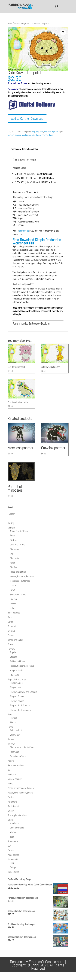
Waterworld (13, 859)
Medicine (12, 774)
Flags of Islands (17, 700)
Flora (10, 714)
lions (51, 135)
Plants (13, 722)
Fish (12, 862)
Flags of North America (20, 705)
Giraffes (13, 567)
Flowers (13, 717)
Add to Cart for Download (27, 118)
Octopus (14, 867)
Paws (12, 589)
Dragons (13, 656)
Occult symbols (17, 827)
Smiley (11, 810)
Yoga (12, 836)
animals (11, 135)
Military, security (15, 778)
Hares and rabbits (18, 571)
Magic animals (16, 670)
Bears (12, 535)
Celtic (10, 621)
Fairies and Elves (17, 661)
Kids (41, 131)
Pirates (11, 797)
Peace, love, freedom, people (20, 792)
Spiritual (11, 819)
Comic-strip (13, 626)
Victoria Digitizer (51, 131)
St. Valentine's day (18, 756)
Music (10, 783)
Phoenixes (14, 674)
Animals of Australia (19, 530)
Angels (13, 652)
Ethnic (10, 644)
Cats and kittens (17, 544)
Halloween (14, 751)
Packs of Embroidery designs (21, 787)
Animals (17, 23)
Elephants (14, 558)
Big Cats (25, 23)
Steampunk (13, 841)
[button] (63, 32)
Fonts (10, 726)
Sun (9, 845)
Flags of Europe (17, 696)
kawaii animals (42, 135)
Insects (11, 760)
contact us (24, 230)
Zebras (13, 607)
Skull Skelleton (14, 806)
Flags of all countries (17, 679)
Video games (13, 854)
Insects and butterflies (20, 580)
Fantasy (11, 648)
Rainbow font (16, 730)
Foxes (12, 562)
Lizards (13, 585)
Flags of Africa (16, 682)
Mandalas (14, 823)
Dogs (12, 553)
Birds (10, 617)
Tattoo (11, 850)
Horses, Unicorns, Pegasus (22, 576)
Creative (11, 630)
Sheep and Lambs (18, 594)
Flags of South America (20, 709)
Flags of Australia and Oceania (23, 691)
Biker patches (14, 612)
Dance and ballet (15, 639)
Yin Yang (14, 832)
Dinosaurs (14, 549)
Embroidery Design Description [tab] (24, 149)
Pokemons (12, 801)
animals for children (23, 135)
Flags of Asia (15, 687)
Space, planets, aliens (17, 815)
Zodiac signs (13, 871)
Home (10, 23)
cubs (33, 135)
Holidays (11, 743)
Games (11, 739)
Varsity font (15, 734)
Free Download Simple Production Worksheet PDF (36, 241)
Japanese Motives (16, 765)
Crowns (11, 635)
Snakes (13, 598)
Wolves (13, 603)
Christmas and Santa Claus (22, 747)
